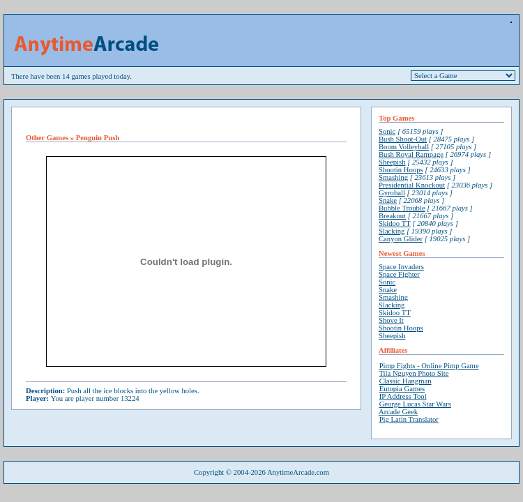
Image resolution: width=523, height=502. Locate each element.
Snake (388, 200)
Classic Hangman (405, 381)
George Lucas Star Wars (415, 404)
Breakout (392, 216)
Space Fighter (399, 274)
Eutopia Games (402, 389)
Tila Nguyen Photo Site (413, 373)
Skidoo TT (395, 223)
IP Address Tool (403, 396)
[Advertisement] (186, 120)
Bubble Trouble (402, 208)
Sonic (387, 131)
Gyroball (392, 193)
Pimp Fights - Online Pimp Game (429, 366)
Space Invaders (401, 267)
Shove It (391, 320)
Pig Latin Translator (409, 419)
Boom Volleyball (404, 147)
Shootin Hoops (401, 170)
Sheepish (392, 162)
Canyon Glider (401, 239)
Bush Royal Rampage (411, 154)
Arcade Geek (398, 412)
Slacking (391, 231)
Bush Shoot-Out (403, 139)
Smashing (393, 177)
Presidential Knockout (412, 185)
